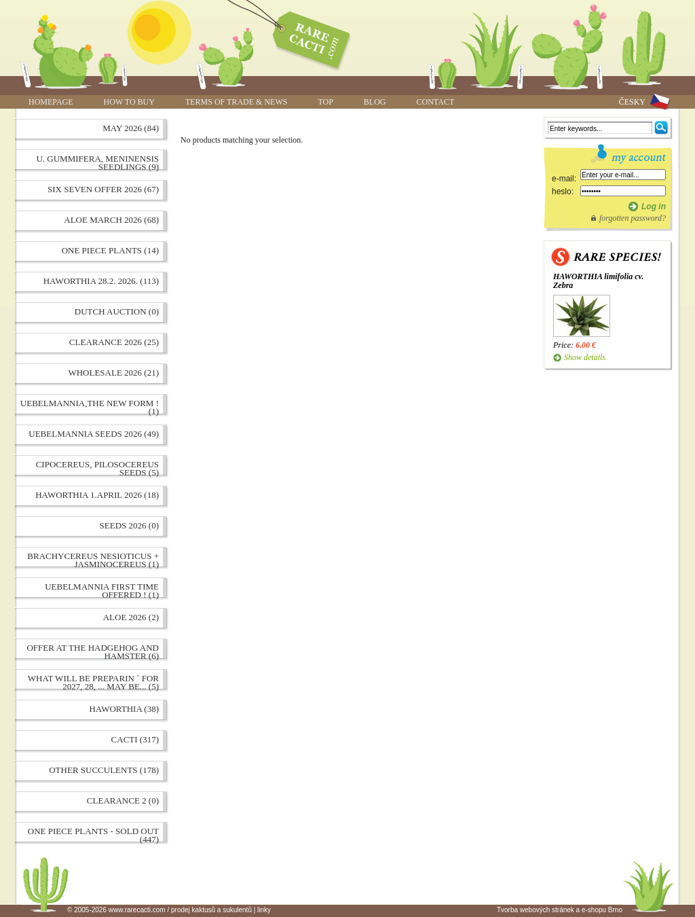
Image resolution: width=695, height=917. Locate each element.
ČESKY (632, 102)
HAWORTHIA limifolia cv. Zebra (598, 281)
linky (264, 910)
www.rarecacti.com (304, 37)
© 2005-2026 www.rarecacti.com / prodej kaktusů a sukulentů (159, 910)
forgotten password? (632, 218)
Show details (584, 357)
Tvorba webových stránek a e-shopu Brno (559, 910)
